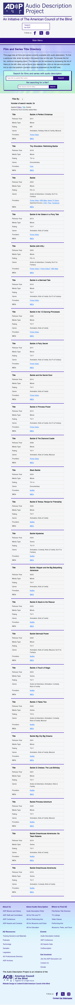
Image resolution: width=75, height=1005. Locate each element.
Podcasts (6, 940)
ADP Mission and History (12, 911)
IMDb (32, 139)
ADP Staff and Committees (12, 915)
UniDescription (46, 948)
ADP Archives (8, 960)
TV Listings (56, 915)
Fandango (55, 203)
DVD (45, 203)
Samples (6, 948)
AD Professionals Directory (12, 956)
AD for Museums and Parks (37, 923)
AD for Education (33, 927)
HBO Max (43, 200)
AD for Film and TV (33, 915)
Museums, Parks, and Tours (62, 927)
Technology (7, 944)
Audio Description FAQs (35, 911)
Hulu (31, 166)
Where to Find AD (59, 907)
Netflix (32, 490)
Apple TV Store (53, 200)
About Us (7, 907)
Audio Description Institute (50, 936)
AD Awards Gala (47, 944)
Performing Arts (57, 923)
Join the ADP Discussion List (51, 959)
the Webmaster (66, 998)
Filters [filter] (19, 107)
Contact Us (45, 963)
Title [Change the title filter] (23, 107)
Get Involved (45, 955)
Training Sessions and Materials (14, 936)
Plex (49, 203)
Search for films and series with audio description (37, 74)
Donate (43, 967)
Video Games (57, 919)
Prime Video (34, 135)
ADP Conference (9, 919)
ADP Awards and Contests (12, 923)
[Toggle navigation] (37, 40)
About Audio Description (37, 907)
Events (43, 932)
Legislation (7, 952)
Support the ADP (27, 26)
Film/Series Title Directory (61, 911)
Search (61, 78)
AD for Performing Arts (35, 919)
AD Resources (9, 932)
